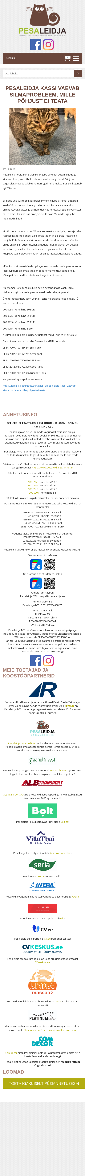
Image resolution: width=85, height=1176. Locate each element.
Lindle (58, 1001)
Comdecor (11, 1053)
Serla (41, 876)
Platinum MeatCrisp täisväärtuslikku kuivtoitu (50, 1030)
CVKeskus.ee (42, 962)
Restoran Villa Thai (60, 853)
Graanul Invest (58, 770)
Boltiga (64, 821)
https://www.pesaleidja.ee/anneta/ (52, 467)
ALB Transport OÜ (13, 794)
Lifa (62, 918)
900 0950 (33, 482)
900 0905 (34, 492)
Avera (75, 896)
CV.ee (47, 938)
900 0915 (33, 489)
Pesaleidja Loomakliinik (21, 743)
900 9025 (33, 485)
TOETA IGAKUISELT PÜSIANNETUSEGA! (44, 1083)
